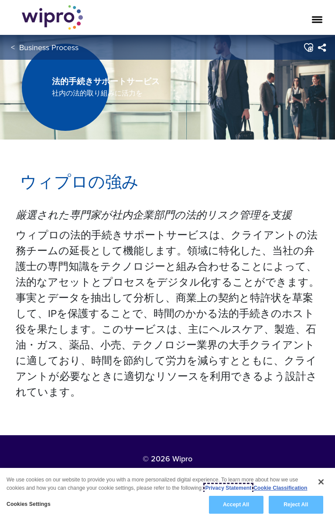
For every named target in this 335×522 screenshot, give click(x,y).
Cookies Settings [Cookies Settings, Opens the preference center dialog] (29, 504)
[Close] (321, 481)
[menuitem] (321, 47)
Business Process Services (64, 47)
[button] (308, 47)
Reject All (296, 505)
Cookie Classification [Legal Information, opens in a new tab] (280, 488)
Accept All (236, 505)
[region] (167, 495)
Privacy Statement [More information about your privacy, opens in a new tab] (228, 488)
